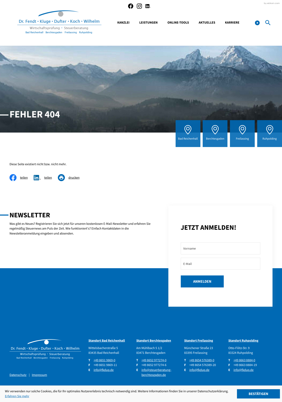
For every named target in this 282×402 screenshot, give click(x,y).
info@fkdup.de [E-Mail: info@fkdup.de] (104, 370)
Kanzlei (123, 22)
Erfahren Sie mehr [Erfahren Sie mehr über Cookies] (17, 396)
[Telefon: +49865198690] (104, 360)
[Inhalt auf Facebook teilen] (22, 177)
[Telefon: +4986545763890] (201, 360)
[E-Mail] (220, 264)
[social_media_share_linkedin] (46, 177)
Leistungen (148, 22)
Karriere (232, 22)
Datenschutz (18, 375)
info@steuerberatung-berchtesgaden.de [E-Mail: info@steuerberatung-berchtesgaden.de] (156, 372)
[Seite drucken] (72, 177)
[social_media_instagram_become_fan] (139, 6)
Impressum (39, 375)
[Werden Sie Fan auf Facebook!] (130, 6)
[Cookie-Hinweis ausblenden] (258, 393)
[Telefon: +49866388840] (244, 360)
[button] (257, 23)
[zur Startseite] (59, 23)
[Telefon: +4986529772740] (154, 360)
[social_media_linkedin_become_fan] (148, 6)
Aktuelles (207, 22)
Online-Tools (178, 22)
